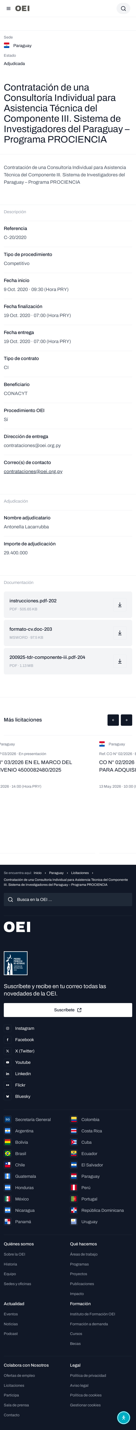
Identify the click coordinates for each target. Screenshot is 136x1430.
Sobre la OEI (14, 1254)
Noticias (11, 1324)
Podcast (11, 1334)
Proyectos (78, 1274)
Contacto (11, 1415)
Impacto (77, 1294)
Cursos (76, 1334)
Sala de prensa (16, 1405)
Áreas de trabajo (84, 1254)
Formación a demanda (89, 1324)
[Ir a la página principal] (22, 8)
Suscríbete (68, 1010)
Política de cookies (86, 1395)
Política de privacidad (88, 1375)
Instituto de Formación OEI (92, 1314)
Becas (75, 1344)
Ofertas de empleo (19, 1375)
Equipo (10, 1274)
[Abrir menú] (8, 8)
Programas (79, 1264)
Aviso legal (79, 1385)
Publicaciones (82, 1284)
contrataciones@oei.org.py (33, 471)
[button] (113, 720)
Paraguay (56, 873)
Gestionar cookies (85, 1405)
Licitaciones (80, 873)
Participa (11, 1395)
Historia (10, 1264)
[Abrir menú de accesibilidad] (123, 1417)
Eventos (11, 1314)
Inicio (38, 873)
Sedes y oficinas (17, 1284)
